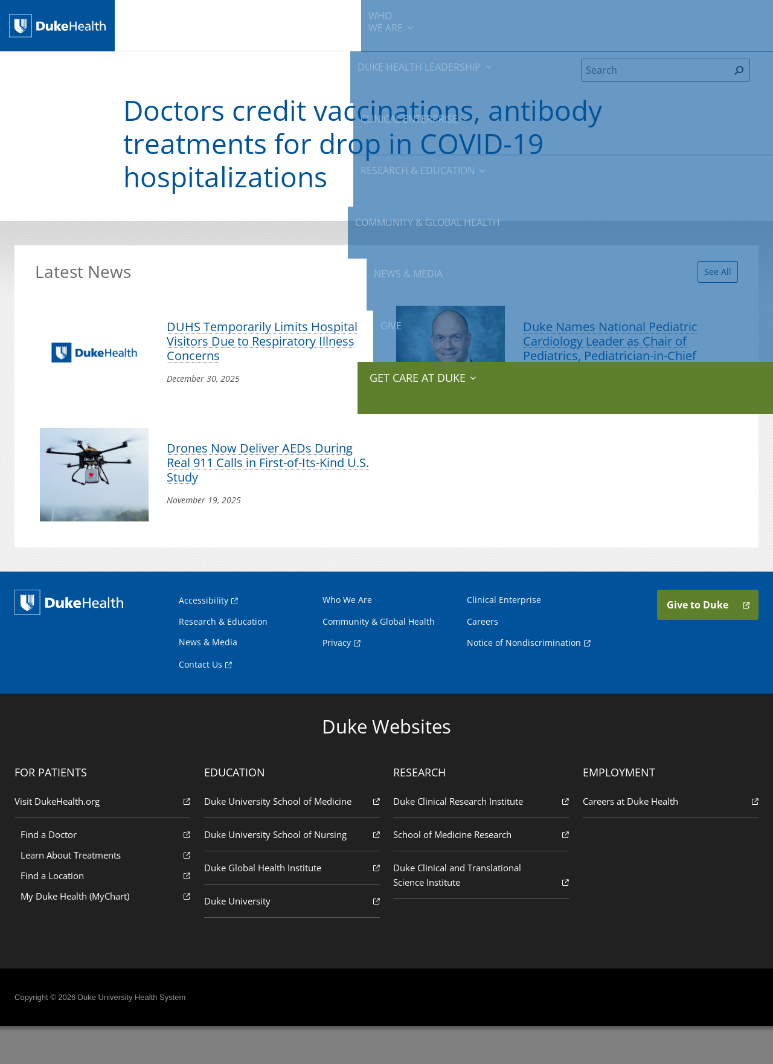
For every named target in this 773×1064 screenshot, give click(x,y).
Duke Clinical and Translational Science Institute (480, 912)
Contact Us (200, 702)
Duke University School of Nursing (293, 872)
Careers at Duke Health (668, 838)
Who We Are (347, 637)
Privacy (336, 680)
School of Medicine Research (480, 872)
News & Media (614, 24)
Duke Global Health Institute (293, 905)
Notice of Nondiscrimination (524, 680)
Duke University (293, 938)
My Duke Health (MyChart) (108, 933)
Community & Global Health (528, 24)
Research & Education (427, 24)
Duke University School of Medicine (293, 838)
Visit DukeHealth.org (105, 838)
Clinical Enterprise (333, 24)
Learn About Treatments (108, 892)
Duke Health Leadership (240, 24)
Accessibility (203, 638)
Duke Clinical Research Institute (480, 838)
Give (665, 18)
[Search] (655, 81)
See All (708, 279)
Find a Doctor (108, 872)
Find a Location (108, 913)
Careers (482, 659)
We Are (171, 24)
